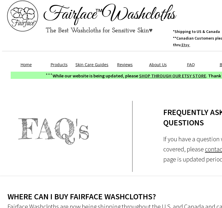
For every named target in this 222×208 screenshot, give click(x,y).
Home (26, 64)
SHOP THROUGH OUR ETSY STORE (172, 76)
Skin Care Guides (91, 64)
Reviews (125, 64)
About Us (158, 64)
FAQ (191, 64)
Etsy (185, 44)
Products (59, 64)
